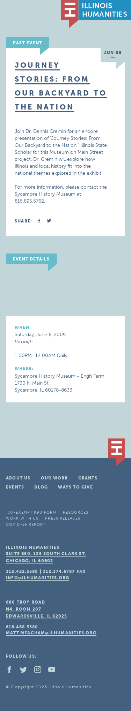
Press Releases (62, 518)
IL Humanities (96, 14)
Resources (75, 512)
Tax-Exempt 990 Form (31, 512)
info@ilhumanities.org (37, 577)
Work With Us (22, 518)
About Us (18, 478)
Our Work (54, 478)
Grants (87, 478)
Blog (41, 487)
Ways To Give (75, 487)
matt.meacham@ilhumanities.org (51, 632)
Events (15, 487)
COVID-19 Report (26, 524)
